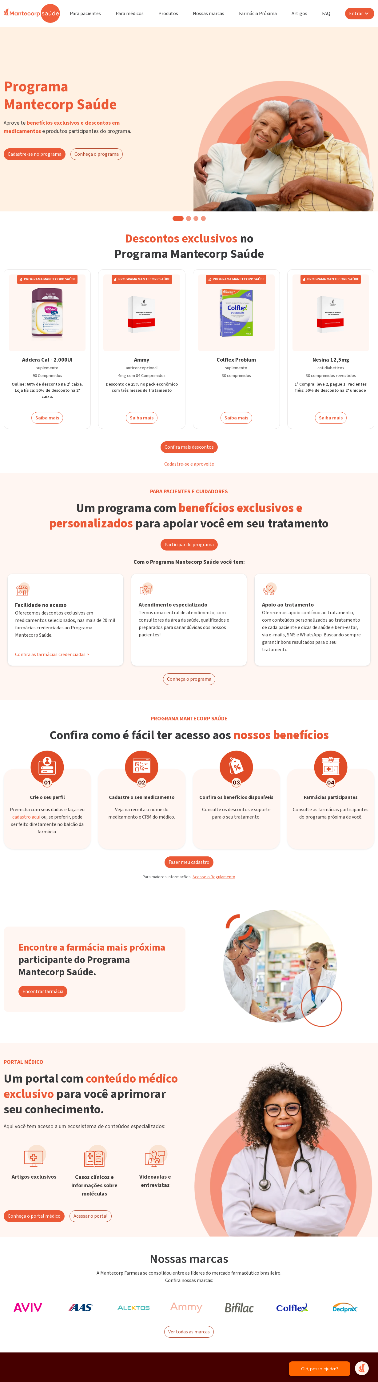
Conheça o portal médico (34, 1216)
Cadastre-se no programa (35, 154)
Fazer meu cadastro (189, 862)
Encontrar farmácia (42, 991)
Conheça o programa (96, 154)
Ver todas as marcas (189, 1331)
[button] (178, 218)
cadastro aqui (26, 817)
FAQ (326, 13)
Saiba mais (47, 418)
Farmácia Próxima (258, 13)
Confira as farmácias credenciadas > (52, 654)
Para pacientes (85, 13)
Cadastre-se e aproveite (189, 464)
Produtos (168, 13)
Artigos (299, 13)
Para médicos (130, 13)
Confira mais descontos (189, 447)
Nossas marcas (208, 13)
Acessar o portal (91, 1216)
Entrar (359, 13)
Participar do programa (189, 544)
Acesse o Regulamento (214, 877)
